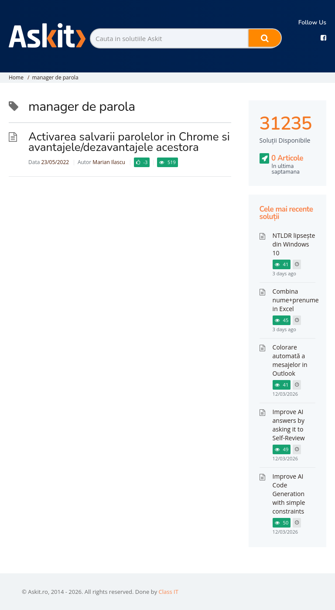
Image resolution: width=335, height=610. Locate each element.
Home (16, 77)
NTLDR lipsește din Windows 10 (294, 244)
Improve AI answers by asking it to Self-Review (289, 425)
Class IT (168, 592)
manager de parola (55, 77)
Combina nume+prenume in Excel (296, 300)
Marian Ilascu (108, 162)
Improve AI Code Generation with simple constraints (289, 493)
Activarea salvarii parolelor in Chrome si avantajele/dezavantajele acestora (129, 142)
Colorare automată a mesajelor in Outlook (290, 360)
